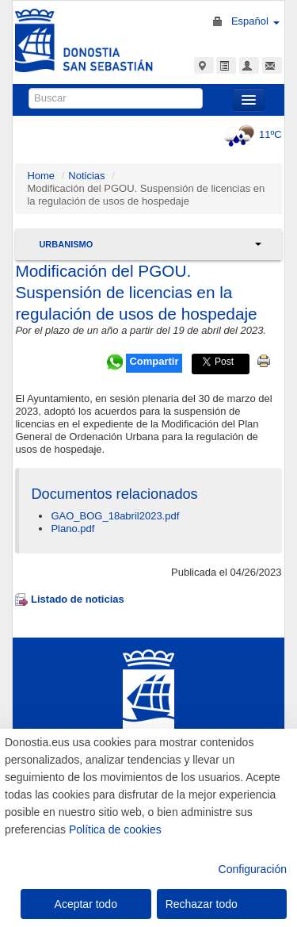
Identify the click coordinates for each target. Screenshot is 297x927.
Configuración (253, 869)
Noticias (86, 176)
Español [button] (255, 21)
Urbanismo (66, 244)
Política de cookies (115, 829)
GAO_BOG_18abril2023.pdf (115, 516)
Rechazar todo (202, 904)
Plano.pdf (72, 528)
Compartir (153, 361)
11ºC (250, 134)
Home (41, 176)
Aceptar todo (86, 904)
